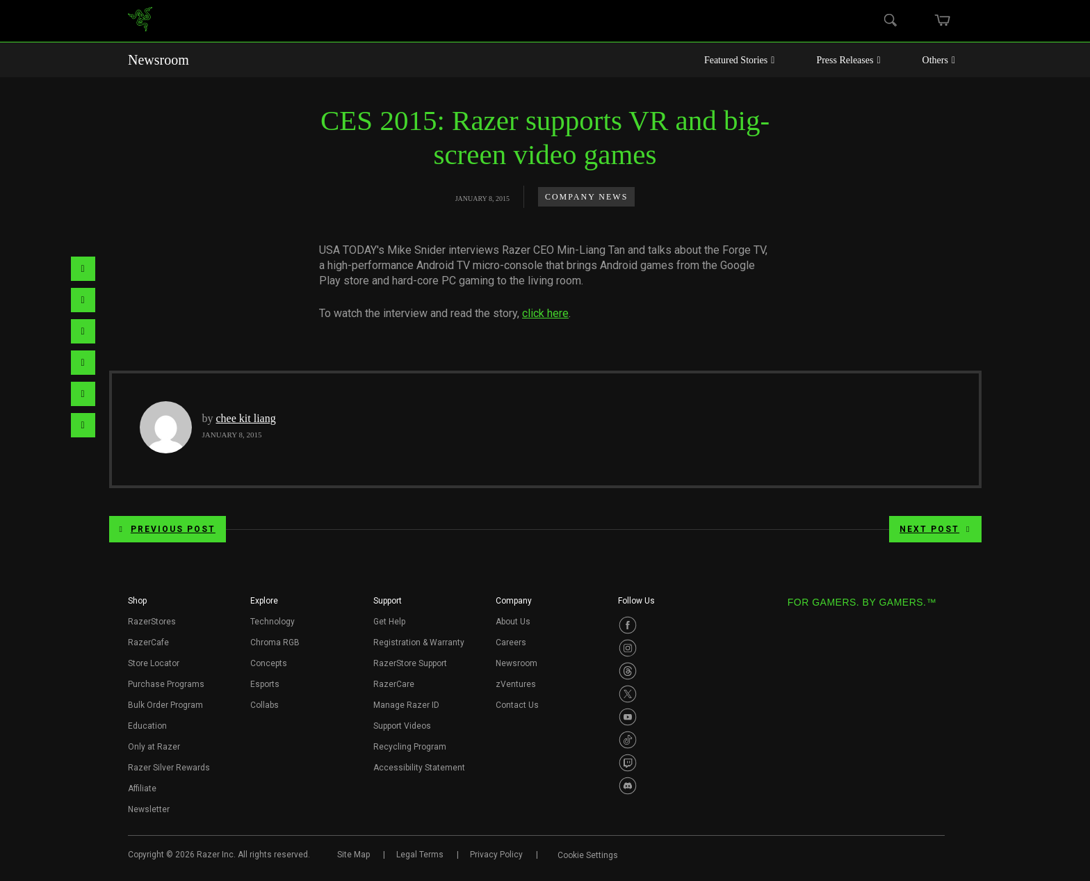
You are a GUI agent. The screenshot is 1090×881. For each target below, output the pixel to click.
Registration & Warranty (418, 642)
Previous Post (167, 529)
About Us (513, 622)
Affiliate (142, 788)
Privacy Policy (496, 854)
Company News (586, 197)
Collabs (264, 705)
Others (938, 60)
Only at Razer (154, 747)
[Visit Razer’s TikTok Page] (627, 740)
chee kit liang (246, 418)
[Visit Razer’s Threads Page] (627, 671)
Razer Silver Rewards (169, 768)
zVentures (516, 684)
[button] (137, 605)
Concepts (268, 663)
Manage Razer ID (406, 705)
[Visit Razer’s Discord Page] (627, 785)
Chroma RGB (275, 642)
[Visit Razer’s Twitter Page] (627, 694)
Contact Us (517, 705)
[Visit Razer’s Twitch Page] (627, 763)
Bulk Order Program (165, 705)
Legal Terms (420, 854)
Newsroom (158, 59)
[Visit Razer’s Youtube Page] (627, 717)
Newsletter (149, 809)
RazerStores (152, 622)
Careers (511, 642)
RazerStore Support (410, 663)
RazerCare (393, 684)
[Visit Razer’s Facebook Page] (627, 625)
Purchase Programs (166, 684)
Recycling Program (409, 747)
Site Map (353, 854)
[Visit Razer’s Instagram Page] (627, 648)
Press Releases (848, 60)
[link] (140, 21)
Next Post (935, 529)
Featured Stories (739, 60)
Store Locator (153, 663)
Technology (272, 622)
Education (147, 726)
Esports (264, 684)
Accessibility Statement (419, 768)
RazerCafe (148, 642)
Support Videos (402, 726)
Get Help (389, 622)
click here (545, 313)
